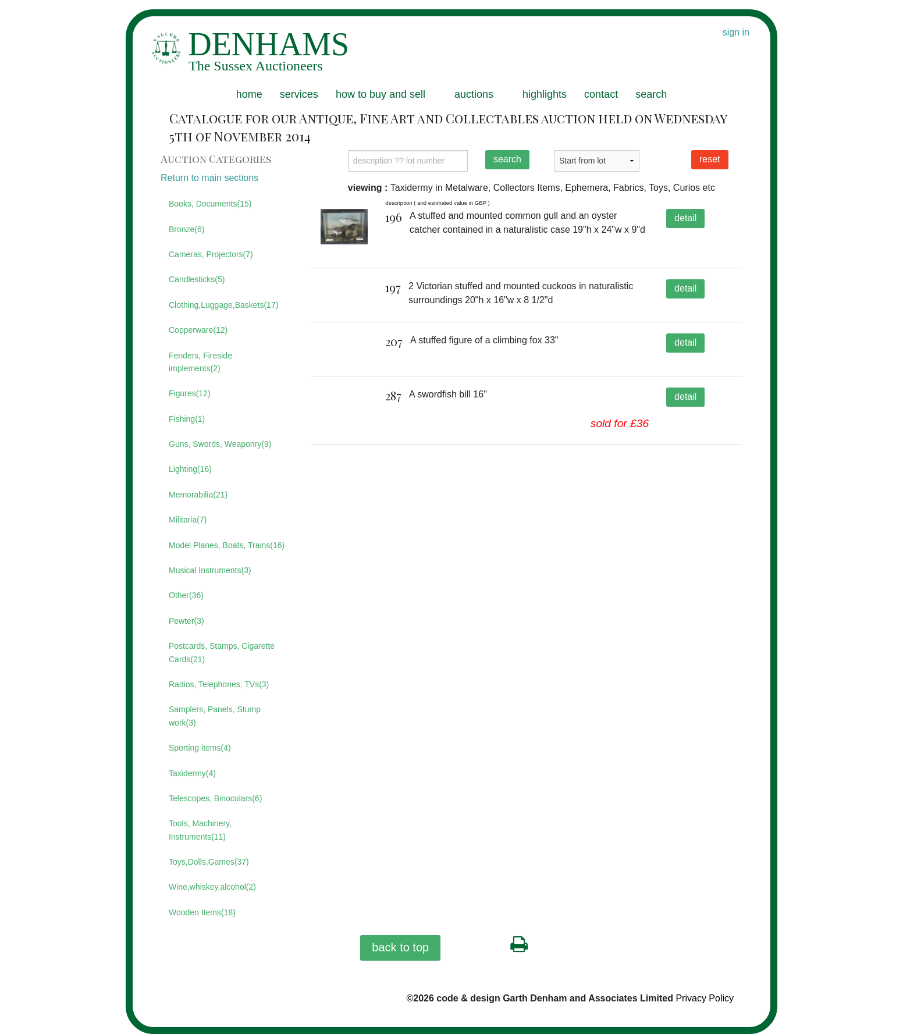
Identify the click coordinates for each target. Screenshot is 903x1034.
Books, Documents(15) (210, 203)
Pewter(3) (186, 621)
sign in (736, 32)
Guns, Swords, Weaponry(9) (220, 444)
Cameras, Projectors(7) (211, 254)
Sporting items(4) (200, 747)
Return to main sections (209, 178)
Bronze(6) (186, 229)
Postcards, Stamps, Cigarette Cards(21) (222, 652)
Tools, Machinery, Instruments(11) (200, 830)
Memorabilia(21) (198, 494)
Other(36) (186, 595)
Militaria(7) (188, 519)
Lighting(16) (190, 469)
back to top (400, 947)
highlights (544, 94)
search (651, 94)
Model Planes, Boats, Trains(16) (227, 545)
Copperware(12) (198, 330)
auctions (473, 94)
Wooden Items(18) (202, 912)
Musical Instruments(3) (210, 570)
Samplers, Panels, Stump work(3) (215, 716)
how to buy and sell (380, 94)
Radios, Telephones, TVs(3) (219, 684)
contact (601, 94)
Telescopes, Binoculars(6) (215, 798)
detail (685, 218)
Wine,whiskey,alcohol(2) (212, 886)
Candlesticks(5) (197, 279)
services (299, 94)
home (249, 94)
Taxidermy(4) (192, 773)
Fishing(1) (187, 419)
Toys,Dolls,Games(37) (209, 861)
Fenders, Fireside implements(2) (200, 362)
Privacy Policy (705, 998)
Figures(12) (190, 393)
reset (709, 159)
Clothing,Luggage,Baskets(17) (223, 305)
